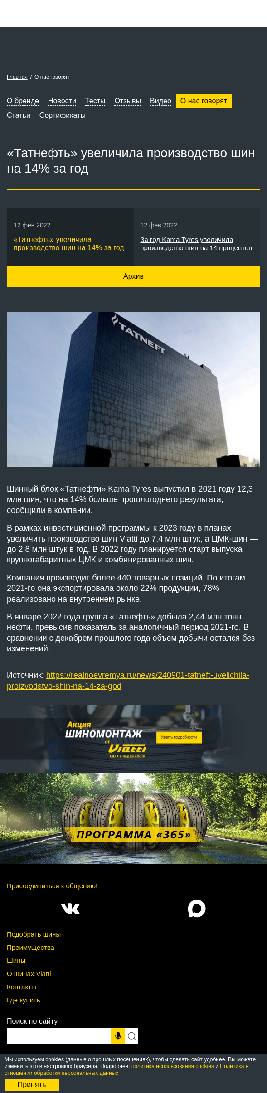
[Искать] (131, 1036)
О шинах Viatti (29, 973)
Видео (160, 101)
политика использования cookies (172, 1066)
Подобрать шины (34, 934)
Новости (62, 101)
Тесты (95, 101)
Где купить (23, 1000)
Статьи (18, 115)
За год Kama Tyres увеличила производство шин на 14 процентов (196, 243)
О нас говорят (203, 101)
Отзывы (127, 101)
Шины (16, 960)
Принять (32, 1084)
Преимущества (30, 947)
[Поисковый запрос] (59, 1036)
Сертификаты (62, 115)
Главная (17, 77)
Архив (133, 276)
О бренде (23, 101)
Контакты (21, 987)
